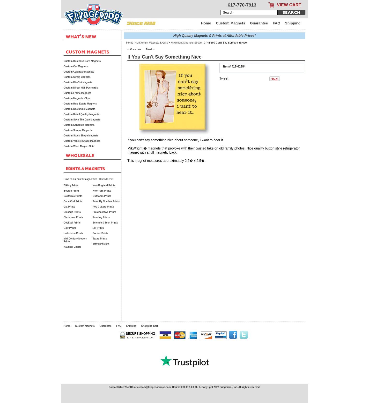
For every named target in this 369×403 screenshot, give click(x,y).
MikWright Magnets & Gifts (152, 42)
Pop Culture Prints (103, 206)
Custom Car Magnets (76, 66)
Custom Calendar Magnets (79, 71)
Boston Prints (72, 190)
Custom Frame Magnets (77, 93)
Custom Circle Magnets (77, 77)
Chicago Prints (72, 212)
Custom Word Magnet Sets (79, 146)
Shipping (293, 23)
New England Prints (104, 185)
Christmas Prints (73, 217)
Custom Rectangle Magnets (79, 109)
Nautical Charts (72, 247)
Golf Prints (70, 228)
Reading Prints (101, 217)
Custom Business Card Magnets (82, 61)
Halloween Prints (73, 233)
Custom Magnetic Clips (77, 98)
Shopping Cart (149, 326)
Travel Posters (101, 244)
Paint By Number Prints (106, 201)
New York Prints (102, 190)
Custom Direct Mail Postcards (81, 87)
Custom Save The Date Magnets (82, 119)
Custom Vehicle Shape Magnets (82, 141)
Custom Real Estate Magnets (80, 103)
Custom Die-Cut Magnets (78, 82)
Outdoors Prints (102, 196)
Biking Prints (71, 185)
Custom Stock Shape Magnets (81, 135)
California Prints (73, 196)
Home (206, 23)
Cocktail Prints (72, 222)
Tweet (223, 78)
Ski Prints (98, 228)
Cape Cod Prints (73, 201)
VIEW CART (289, 4)
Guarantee (259, 23)
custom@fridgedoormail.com (154, 387)
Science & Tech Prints (105, 222)
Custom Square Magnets (78, 130)
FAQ (276, 23)
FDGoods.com (105, 179)
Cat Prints (69, 206)
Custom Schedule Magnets (79, 125)
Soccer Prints (100, 233)
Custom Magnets (230, 23)
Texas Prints (100, 238)
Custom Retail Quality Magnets (81, 114)
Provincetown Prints (104, 212)
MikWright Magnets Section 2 (188, 42)
